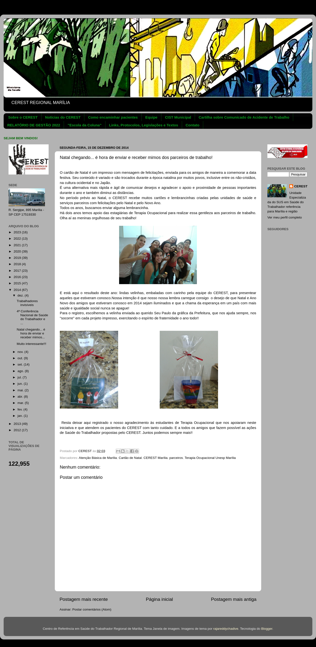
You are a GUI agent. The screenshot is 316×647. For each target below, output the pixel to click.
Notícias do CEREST (63, 117)
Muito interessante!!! (31, 344)
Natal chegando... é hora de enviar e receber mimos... (31, 333)
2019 (18, 258)
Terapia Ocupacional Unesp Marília (210, 458)
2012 (18, 430)
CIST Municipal (178, 117)
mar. (21, 403)
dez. (21, 295)
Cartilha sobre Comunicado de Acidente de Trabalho (244, 117)
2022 (18, 238)
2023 (18, 232)
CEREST (300, 186)
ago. (21, 371)
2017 (18, 270)
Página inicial (159, 599)
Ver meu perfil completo (284, 217)
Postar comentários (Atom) (92, 609)
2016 (18, 277)
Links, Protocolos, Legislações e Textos (143, 125)
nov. (21, 352)
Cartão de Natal (130, 458)
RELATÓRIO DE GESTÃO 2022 (33, 125)
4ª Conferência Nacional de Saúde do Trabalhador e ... (32, 317)
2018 (18, 264)
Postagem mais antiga (233, 599)
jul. (20, 377)
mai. (21, 390)
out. (21, 358)
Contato (193, 125)
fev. (21, 409)
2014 (18, 290)
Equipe (151, 117)
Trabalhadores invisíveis (27, 303)
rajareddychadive (225, 628)
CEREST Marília (155, 458)
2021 (18, 245)
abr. (21, 396)
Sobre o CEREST (23, 117)
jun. (21, 383)
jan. (21, 416)
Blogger (266, 628)
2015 (18, 283)
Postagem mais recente (84, 599)
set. (21, 364)
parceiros (176, 458)
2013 (18, 424)
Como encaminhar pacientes (113, 117)
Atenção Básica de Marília (98, 458)
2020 (18, 251)
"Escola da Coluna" (84, 125)
